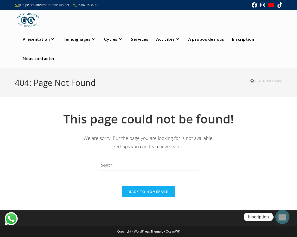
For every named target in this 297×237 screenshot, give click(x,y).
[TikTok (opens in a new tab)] (279, 5)
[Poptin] (282, 217)
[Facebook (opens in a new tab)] (254, 5)
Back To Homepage (148, 191)
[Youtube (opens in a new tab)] (271, 5)
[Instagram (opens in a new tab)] (263, 5)
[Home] (252, 81)
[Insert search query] (148, 165)
